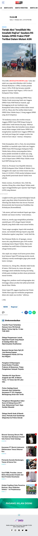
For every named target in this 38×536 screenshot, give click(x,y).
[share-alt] (22, 312)
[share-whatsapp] (34, 312)
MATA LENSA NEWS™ (19, 526)
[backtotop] (19, 515)
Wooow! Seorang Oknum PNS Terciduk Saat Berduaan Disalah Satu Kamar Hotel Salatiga (13, 437)
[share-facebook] (26, 312)
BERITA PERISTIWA (21, 8)
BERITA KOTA (8, 8)
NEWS (4, 27)
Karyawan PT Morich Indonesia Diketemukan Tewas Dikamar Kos (13, 449)
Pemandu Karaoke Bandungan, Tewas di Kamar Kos (13, 461)
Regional (14, 307)
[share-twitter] (30, 312)
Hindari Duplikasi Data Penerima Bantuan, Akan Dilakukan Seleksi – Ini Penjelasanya (13, 487)
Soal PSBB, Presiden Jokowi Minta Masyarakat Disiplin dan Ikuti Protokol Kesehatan (13, 475)
